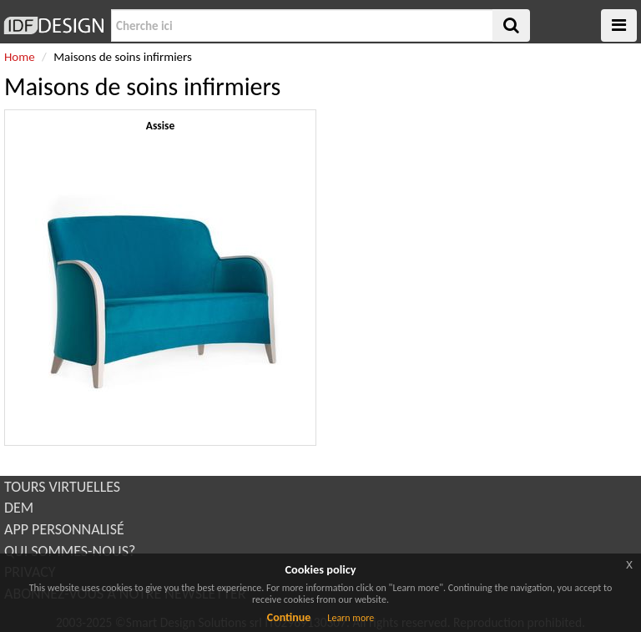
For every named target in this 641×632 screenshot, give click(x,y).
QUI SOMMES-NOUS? (69, 551)
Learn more (350, 618)
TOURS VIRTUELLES (62, 487)
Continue (289, 617)
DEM (18, 507)
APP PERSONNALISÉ (64, 529)
